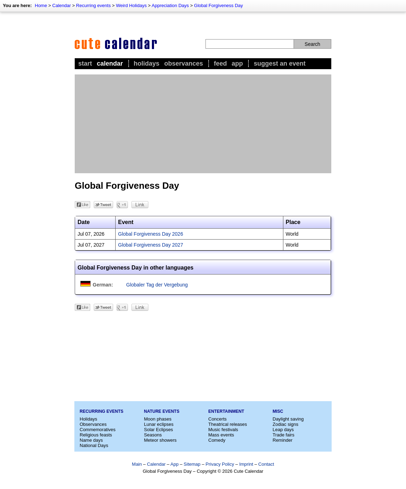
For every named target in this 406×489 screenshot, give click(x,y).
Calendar (61, 5)
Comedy (216, 440)
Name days (91, 440)
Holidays (146, 63)
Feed (220, 63)
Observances (183, 63)
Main (137, 464)
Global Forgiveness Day (218, 5)
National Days (94, 445)
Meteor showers (160, 440)
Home (41, 5)
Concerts (217, 419)
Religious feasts (96, 434)
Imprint (246, 464)
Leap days (283, 429)
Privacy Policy (219, 464)
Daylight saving (288, 419)
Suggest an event (280, 63)
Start (85, 63)
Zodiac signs (286, 424)
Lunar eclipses (159, 424)
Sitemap (192, 464)
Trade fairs (284, 434)
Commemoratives (98, 429)
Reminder (283, 440)
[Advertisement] (203, 123)
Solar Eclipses (158, 429)
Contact (266, 464)
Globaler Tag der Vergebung (157, 285)
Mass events (221, 434)
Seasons (153, 434)
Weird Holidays (131, 5)
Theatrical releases (227, 424)
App (237, 63)
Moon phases (158, 419)
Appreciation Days (170, 5)
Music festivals (223, 429)
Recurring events (93, 5)
